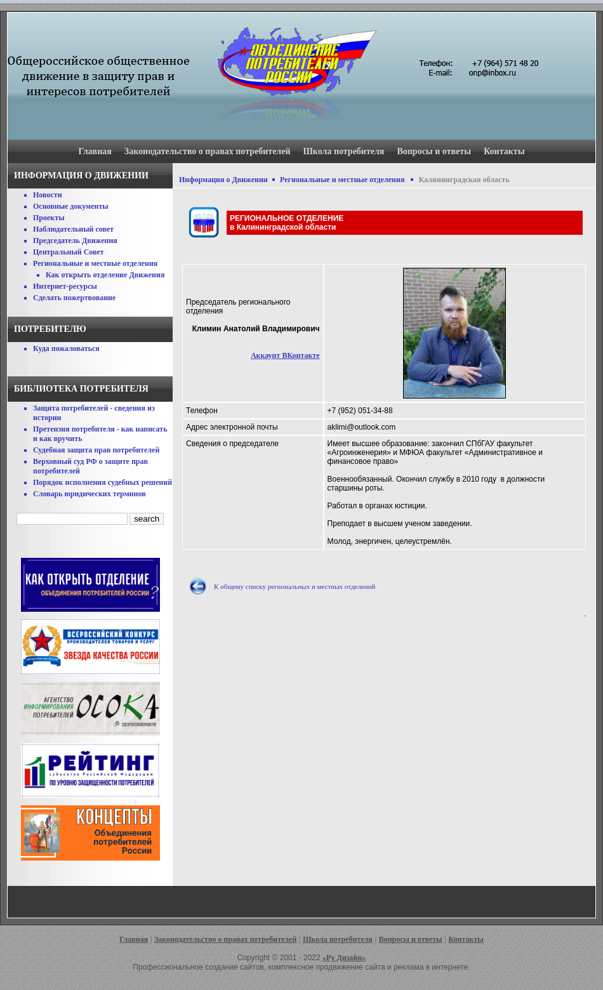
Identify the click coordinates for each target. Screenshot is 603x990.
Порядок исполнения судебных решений (102, 482)
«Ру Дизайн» (344, 957)
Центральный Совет (68, 252)
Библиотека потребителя (81, 388)
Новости (47, 194)
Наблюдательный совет (73, 229)
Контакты (504, 151)
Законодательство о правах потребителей (207, 151)
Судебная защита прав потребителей (96, 450)
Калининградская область (464, 179)
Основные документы (71, 206)
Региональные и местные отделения (95, 263)
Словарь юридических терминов (89, 493)
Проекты (49, 217)
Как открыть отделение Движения (105, 274)
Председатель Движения (75, 240)
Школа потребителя (344, 151)
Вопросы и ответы (434, 151)
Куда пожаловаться (66, 348)
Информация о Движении (223, 179)
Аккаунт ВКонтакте (285, 355)
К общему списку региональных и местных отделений (294, 586)
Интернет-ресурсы (65, 286)
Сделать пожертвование (74, 297)
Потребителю (50, 329)
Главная (94, 151)
